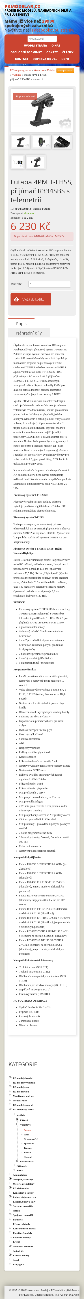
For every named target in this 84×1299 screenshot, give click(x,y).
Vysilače (16, 74)
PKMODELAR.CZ (42, 10)
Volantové (39, 70)
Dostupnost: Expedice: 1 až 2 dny (22, 215)
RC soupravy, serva (20, 70)
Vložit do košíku (33, 299)
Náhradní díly (29, 333)
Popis (21, 323)
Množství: (17, 284)
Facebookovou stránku (53, 30)
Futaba (51, 70)
